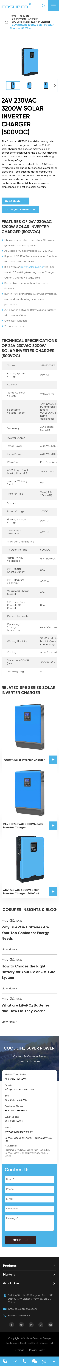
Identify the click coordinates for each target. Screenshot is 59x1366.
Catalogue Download (20, 209)
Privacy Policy (37, 1350)
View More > (9, 949)
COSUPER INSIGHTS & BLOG (30, 910)
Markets (9, 1274)
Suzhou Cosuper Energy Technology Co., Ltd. (28, 1139)
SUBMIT (20, 1240)
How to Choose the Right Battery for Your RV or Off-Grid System (29, 972)
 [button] (55, 85)
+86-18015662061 (14, 1121)
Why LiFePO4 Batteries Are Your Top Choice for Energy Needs (25, 933)
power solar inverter (32, 267)
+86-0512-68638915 (16, 1079)
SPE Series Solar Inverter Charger (31, 22)
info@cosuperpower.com (19, 1089)
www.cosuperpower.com (19, 1132)
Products (24, 16)
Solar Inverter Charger (25, 19)
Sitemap (19, 1350)
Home (13, 16)
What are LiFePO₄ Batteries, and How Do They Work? (26, 1008)
